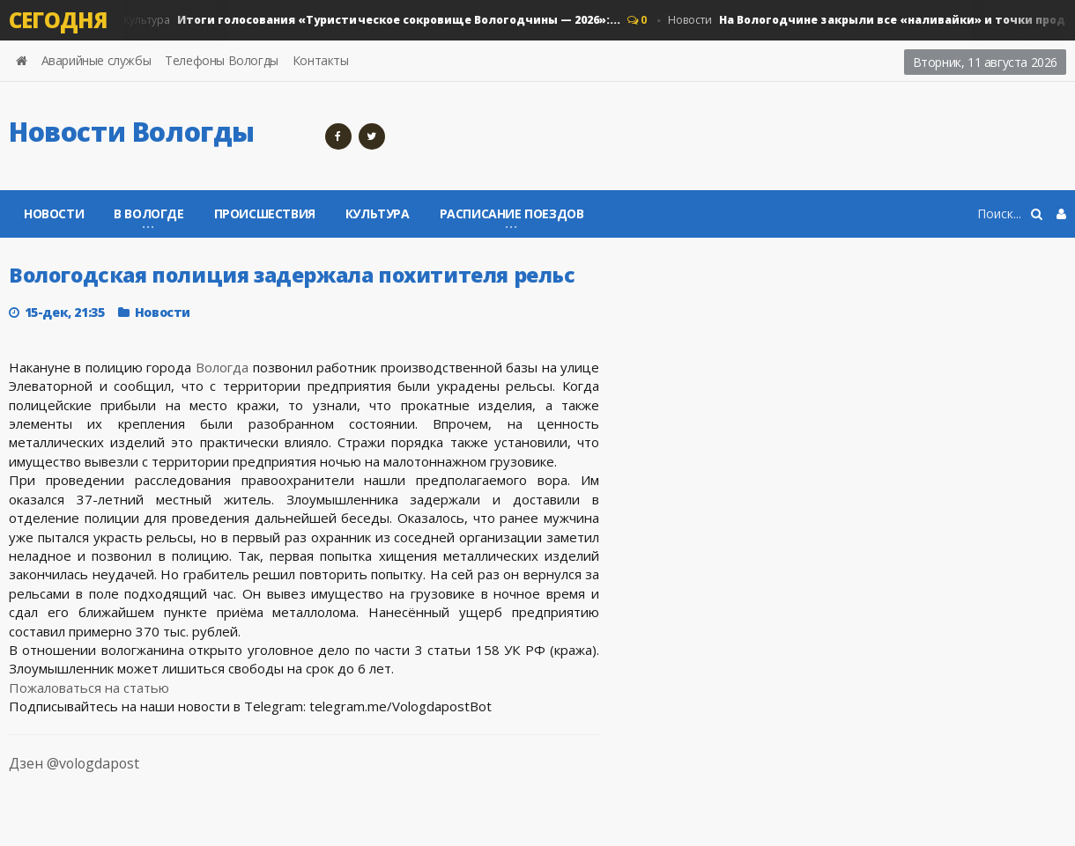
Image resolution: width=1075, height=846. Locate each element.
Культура (371, 20)
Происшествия (264, 213)
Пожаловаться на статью (89, 687)
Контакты (321, 60)
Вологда (222, 367)
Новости (54, 213)
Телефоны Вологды (221, 60)
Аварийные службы (96, 60)
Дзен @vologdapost (56, 773)
